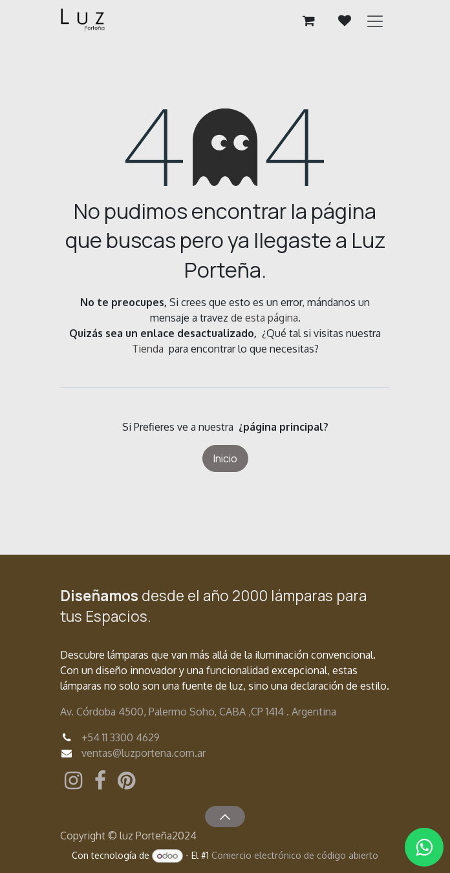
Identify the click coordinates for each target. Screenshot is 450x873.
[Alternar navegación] (375, 20)
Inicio (225, 458)
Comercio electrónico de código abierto (294, 855)
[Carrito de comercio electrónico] (308, 20)
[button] (224, 816)
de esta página (264, 317)
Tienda (148, 348)
